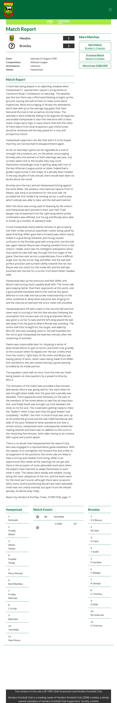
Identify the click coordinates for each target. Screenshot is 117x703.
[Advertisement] (58, 668)
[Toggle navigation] (110, 10)
